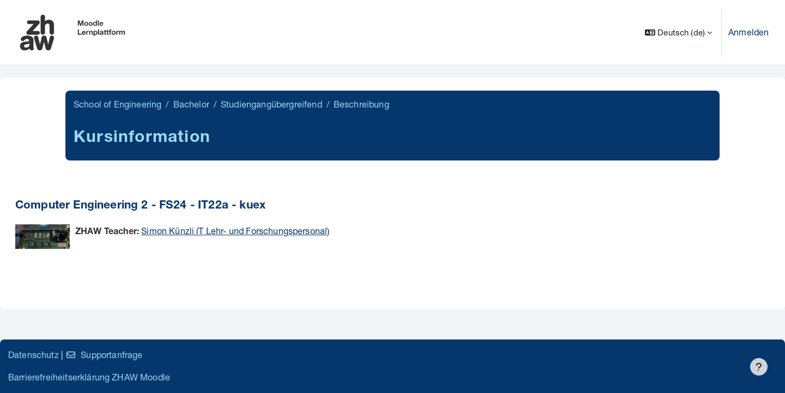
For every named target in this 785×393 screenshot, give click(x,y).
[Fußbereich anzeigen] (759, 367)
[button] (678, 32)
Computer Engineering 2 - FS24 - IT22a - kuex (140, 206)
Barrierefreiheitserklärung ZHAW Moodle (89, 377)
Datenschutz (33, 354)
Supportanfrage (103, 354)
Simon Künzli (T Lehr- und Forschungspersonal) (235, 230)
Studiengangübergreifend (271, 104)
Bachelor (191, 104)
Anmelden (748, 32)
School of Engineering (117, 104)
